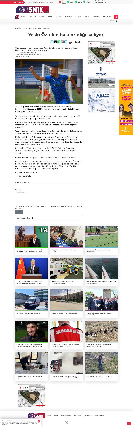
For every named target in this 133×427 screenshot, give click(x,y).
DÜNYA (41, 17)
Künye (49, 415)
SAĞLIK (78, 17)
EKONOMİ (68, 17)
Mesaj (18, 190)
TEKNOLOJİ (107, 17)
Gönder (19, 212)
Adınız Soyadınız (22, 182)
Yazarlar (112, 20)
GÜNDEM (32, 17)
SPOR (50, 17)
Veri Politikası (77, 415)
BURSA (23, 17)
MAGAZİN (96, 17)
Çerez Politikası (88, 415)
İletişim (56, 415)
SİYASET (58, 17)
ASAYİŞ (86, 17)
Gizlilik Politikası (99, 415)
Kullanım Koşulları (66, 415)
